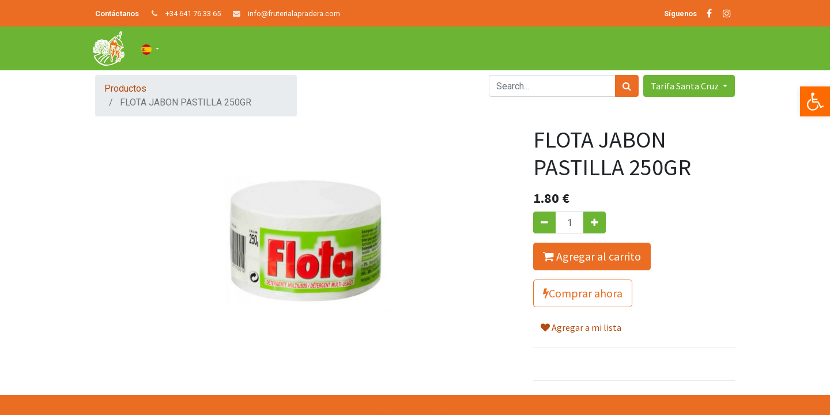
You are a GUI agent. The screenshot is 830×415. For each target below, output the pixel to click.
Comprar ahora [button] (582, 293)
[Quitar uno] (544, 222)
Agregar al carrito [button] (592, 256)
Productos (125, 88)
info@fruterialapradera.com (294, 13)
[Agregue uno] (594, 222)
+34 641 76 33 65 (193, 13)
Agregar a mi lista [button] (581, 327)
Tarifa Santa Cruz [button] (685, 86)
